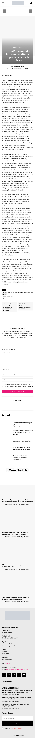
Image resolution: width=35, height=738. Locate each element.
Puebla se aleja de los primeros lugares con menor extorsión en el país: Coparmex (23, 424)
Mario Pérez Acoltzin (10, 504)
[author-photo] (3, 504)
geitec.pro (8, 663)
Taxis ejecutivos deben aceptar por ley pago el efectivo (25, 307)
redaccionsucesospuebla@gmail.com (17, 669)
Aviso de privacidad (16, 728)
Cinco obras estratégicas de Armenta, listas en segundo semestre (21, 449)
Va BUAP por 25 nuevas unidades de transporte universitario (20, 457)
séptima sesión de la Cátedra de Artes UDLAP (16, 299)
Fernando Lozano (8, 296)
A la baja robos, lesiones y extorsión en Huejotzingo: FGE (22, 441)
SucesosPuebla (19, 66)
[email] (17, 718)
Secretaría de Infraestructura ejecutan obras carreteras (7, 308)
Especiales (5, 694)
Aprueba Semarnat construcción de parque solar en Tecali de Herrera (23, 432)
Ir (17, 724)
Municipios (17, 47)
